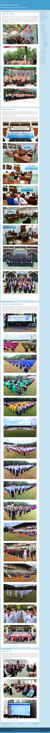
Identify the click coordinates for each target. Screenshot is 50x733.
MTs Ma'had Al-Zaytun (44, 17)
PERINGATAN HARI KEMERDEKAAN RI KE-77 (12, 304)
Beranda (21, 723)
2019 (43, 58)
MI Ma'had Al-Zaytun (44, 16)
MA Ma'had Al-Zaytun (9, 5)
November (44, 34)
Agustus (44, 35)
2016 (43, 62)
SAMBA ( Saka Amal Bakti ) (8, 13)
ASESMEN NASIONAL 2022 (8, 109)
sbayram (27, 730)
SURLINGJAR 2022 (6, 651)
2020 (43, 56)
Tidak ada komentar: (16, 105)
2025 (43, 27)
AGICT (42, 21)
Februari (44, 52)
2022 (43, 31)
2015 (43, 64)
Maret (44, 50)
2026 (43, 25)
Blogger (37, 730)
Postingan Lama (34, 723)
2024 (43, 28)
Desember (44, 32)
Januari (44, 53)
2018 (43, 59)
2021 (43, 55)
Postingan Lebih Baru (7, 723)
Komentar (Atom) (9, 725)
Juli (43, 49)
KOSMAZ (42, 20)
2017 (43, 61)
